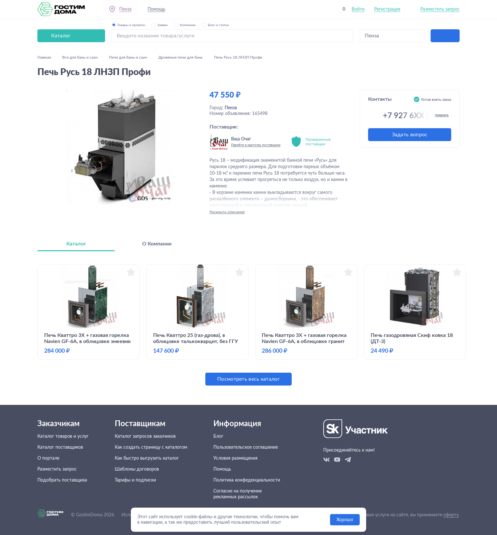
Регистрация (387, 9)
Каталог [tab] (76, 243)
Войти (358, 9)
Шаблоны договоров (137, 469)
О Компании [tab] (156, 243)
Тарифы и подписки (135, 480)
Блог (218, 436)
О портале (48, 458)
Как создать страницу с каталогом (151, 447)
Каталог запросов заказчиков (145, 436)
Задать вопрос (410, 134)
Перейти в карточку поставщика (255, 145)
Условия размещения (235, 458)
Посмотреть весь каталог (248, 379)
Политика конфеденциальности (246, 480)
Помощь (156, 9)
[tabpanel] (248, 325)
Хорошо (344, 520)
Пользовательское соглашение (245, 447)
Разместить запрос (440, 9)
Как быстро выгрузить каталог (147, 458)
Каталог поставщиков (60, 447)
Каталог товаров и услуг (63, 436)
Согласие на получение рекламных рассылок (237, 494)
